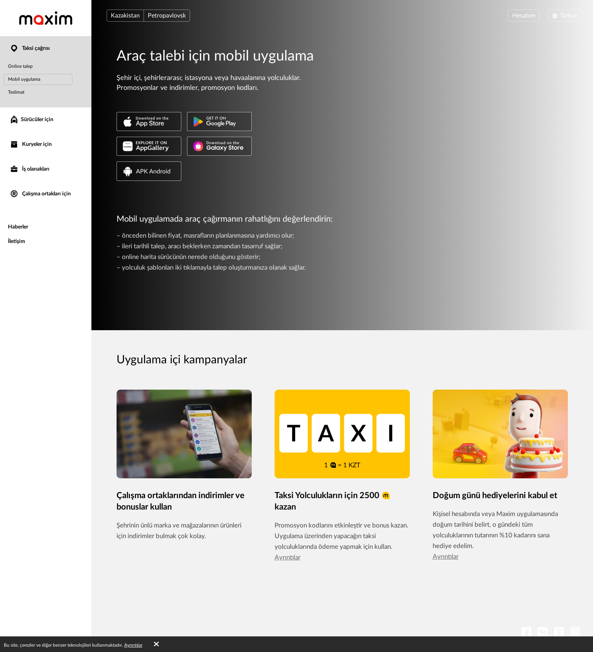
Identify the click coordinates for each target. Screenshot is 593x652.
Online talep (20, 66)
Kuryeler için (31, 144)
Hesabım (523, 16)
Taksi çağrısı (30, 48)
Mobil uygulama (24, 79)
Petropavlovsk (167, 16)
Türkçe (564, 16)
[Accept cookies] (156, 644)
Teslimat (16, 92)
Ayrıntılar (287, 557)
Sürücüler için (31, 119)
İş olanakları (30, 169)
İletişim (16, 241)
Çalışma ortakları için (40, 194)
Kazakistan (125, 16)
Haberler (18, 227)
